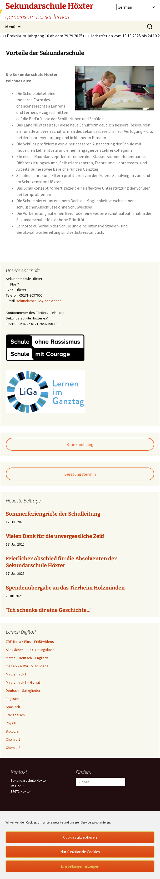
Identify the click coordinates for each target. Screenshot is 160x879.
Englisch (12, 698)
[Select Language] (136, 7)
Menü (10, 26)
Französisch (15, 715)
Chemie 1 (13, 739)
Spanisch (13, 706)
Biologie (12, 731)
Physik (11, 723)
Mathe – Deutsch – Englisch (27, 658)
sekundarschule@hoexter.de (39, 300)
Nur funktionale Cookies (80, 851)
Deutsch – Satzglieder (23, 690)
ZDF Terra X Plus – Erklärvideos (30, 641)
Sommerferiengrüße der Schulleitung (53, 514)
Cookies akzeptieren (80, 837)
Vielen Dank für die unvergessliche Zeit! (55, 536)
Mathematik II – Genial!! (23, 682)
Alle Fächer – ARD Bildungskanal (30, 649)
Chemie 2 (13, 747)
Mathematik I (16, 674)
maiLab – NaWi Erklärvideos (27, 666)
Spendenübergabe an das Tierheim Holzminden (65, 588)
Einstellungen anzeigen (80, 866)
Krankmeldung (80, 444)
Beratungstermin (80, 474)
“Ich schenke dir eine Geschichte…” (49, 610)
